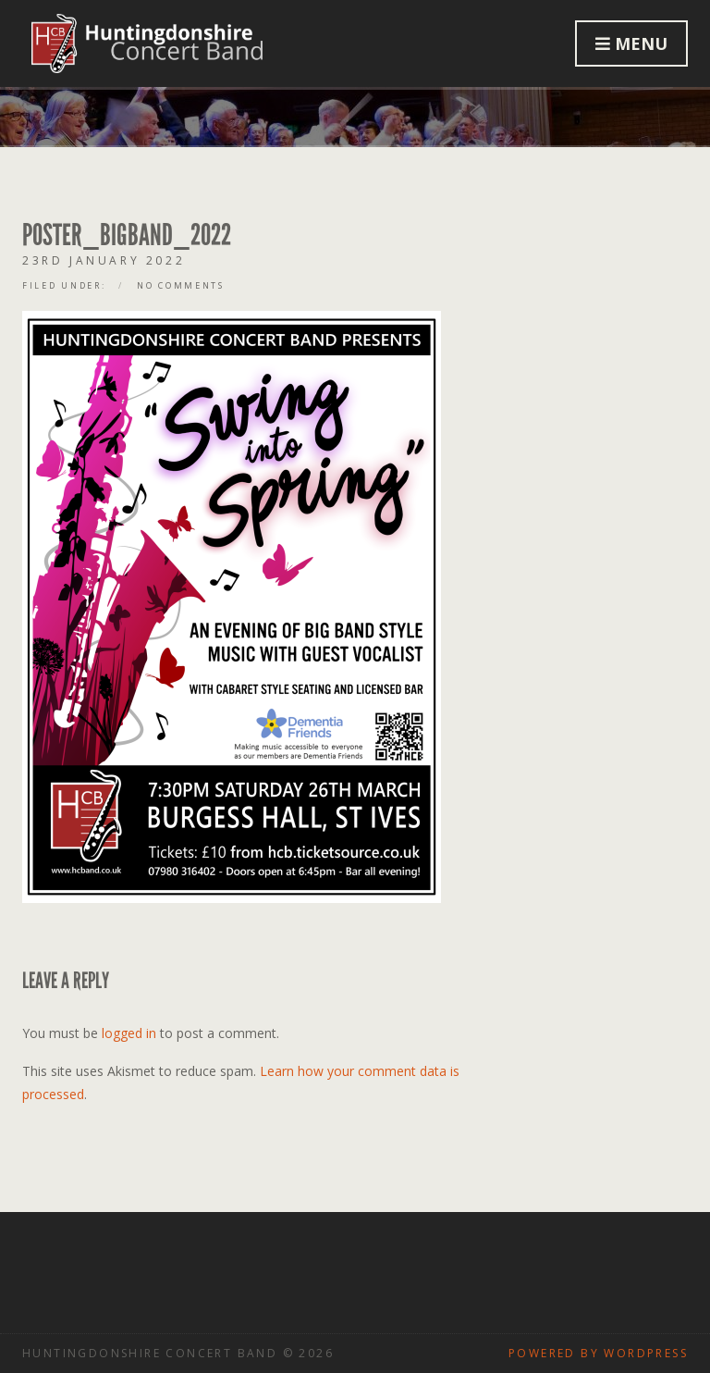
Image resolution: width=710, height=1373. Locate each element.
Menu (631, 43)
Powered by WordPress (598, 1353)
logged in (129, 1033)
